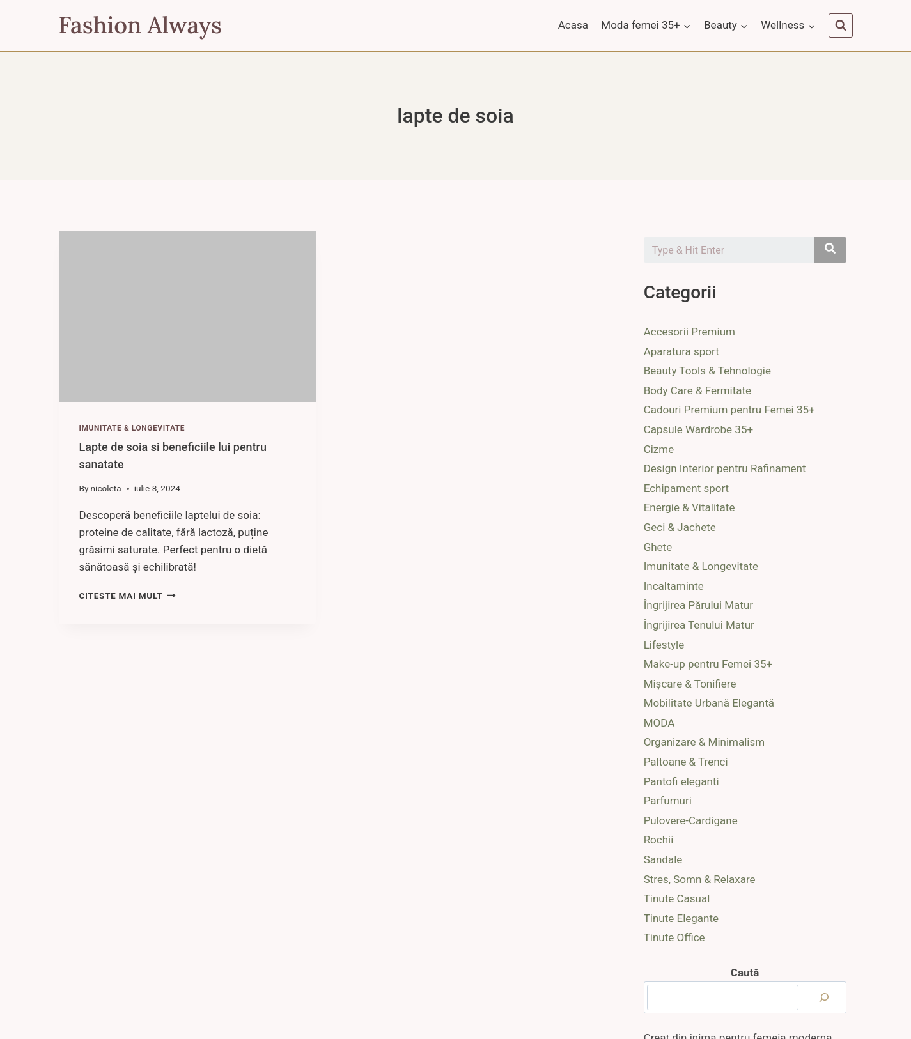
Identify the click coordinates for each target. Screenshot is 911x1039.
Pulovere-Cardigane (691, 820)
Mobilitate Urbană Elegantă (709, 703)
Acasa (573, 25)
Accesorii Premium (689, 331)
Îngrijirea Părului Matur (698, 605)
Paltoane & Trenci (686, 761)
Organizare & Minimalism (704, 741)
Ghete (658, 547)
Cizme (659, 449)
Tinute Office (674, 937)
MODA (659, 722)
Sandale (663, 859)
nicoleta (106, 488)
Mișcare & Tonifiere (690, 683)
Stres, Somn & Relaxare (700, 879)
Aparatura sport (681, 351)
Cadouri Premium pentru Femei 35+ (729, 409)
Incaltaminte (674, 586)
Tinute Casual (677, 898)
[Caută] (824, 997)
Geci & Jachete (680, 527)
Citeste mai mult (127, 595)
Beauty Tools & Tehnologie (707, 370)
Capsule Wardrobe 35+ (698, 429)
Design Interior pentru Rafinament (725, 468)
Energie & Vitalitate (689, 507)
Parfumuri (668, 800)
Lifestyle (664, 644)
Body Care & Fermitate (698, 390)
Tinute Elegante (681, 918)
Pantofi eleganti (681, 781)
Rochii (659, 839)
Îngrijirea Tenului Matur (699, 625)
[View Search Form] (841, 25)
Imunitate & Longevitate (132, 428)
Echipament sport (686, 488)
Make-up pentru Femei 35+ (708, 664)
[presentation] (187, 316)
